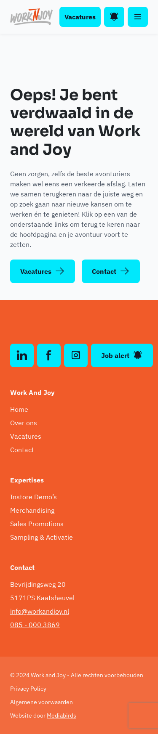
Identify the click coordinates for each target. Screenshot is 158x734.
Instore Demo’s (33, 497)
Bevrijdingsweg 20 (38, 584)
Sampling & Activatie (41, 537)
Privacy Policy (28, 688)
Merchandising (32, 510)
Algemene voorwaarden (41, 702)
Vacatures (80, 17)
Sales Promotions (37, 523)
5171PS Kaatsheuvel (42, 598)
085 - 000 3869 (35, 624)
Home (19, 409)
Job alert (122, 355)
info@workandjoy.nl (39, 611)
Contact (111, 271)
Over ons (23, 423)
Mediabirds (61, 715)
